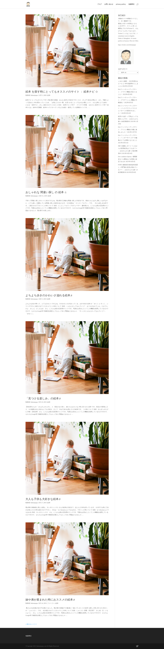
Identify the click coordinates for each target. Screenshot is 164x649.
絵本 (48, 95)
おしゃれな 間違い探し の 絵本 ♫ (46, 192)
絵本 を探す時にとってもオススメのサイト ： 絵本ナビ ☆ (62, 91)
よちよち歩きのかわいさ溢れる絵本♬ (49, 295)
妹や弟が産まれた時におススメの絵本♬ (50, 599)
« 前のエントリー (31, 624)
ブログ (99, 4)
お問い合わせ (108, 4)
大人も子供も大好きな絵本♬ (43, 499)
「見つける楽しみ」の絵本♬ (43, 398)
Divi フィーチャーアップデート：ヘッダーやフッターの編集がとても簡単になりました (127, 138)
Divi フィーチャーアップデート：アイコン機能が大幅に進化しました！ (127, 129)
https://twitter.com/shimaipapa (127, 45)
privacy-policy (121, 4)
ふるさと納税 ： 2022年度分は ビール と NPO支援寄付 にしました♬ (128, 83)
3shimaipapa (34, 95)
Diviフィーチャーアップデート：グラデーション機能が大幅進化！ (127, 100)
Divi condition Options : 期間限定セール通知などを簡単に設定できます (127, 159)
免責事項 (131, 4)
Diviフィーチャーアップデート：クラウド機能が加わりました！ (127, 92)
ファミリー (51, 603)
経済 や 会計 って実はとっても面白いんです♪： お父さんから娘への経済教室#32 (128, 119)
